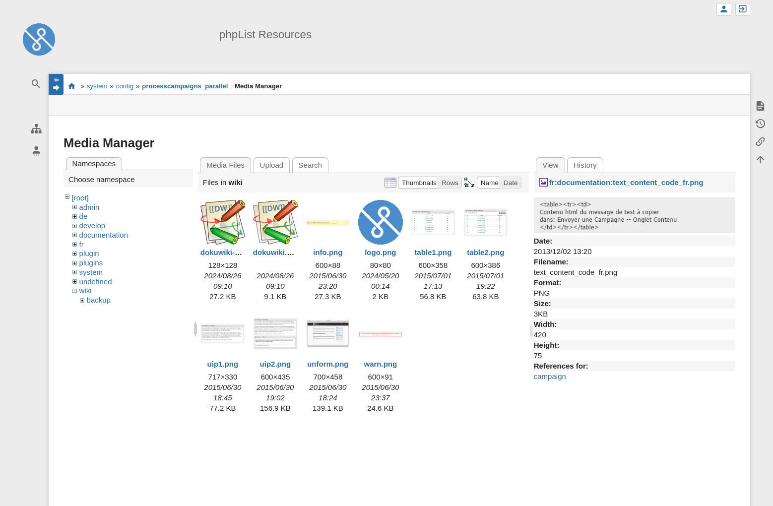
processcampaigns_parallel (185, 86)
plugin (89, 253)
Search (310, 165)
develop (92, 225)
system (97, 86)
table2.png (485, 252)
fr (81, 244)
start (71, 86)
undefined (95, 281)
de (83, 216)
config (124, 86)
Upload (272, 165)
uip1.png (223, 364)
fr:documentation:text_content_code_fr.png (626, 182)
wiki (85, 290)
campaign (550, 376)
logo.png (380, 252)
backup (99, 300)
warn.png (380, 364)
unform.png (327, 364)
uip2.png (275, 364)
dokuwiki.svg (276, 252)
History (585, 165)
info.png (327, 252)
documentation (103, 235)
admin (89, 207)
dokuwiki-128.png (231, 252)
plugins (91, 262)
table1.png (432, 252)
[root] (80, 197)
